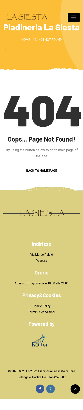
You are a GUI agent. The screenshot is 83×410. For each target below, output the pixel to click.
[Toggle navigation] (74, 17)
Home (26, 40)
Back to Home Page (41, 170)
